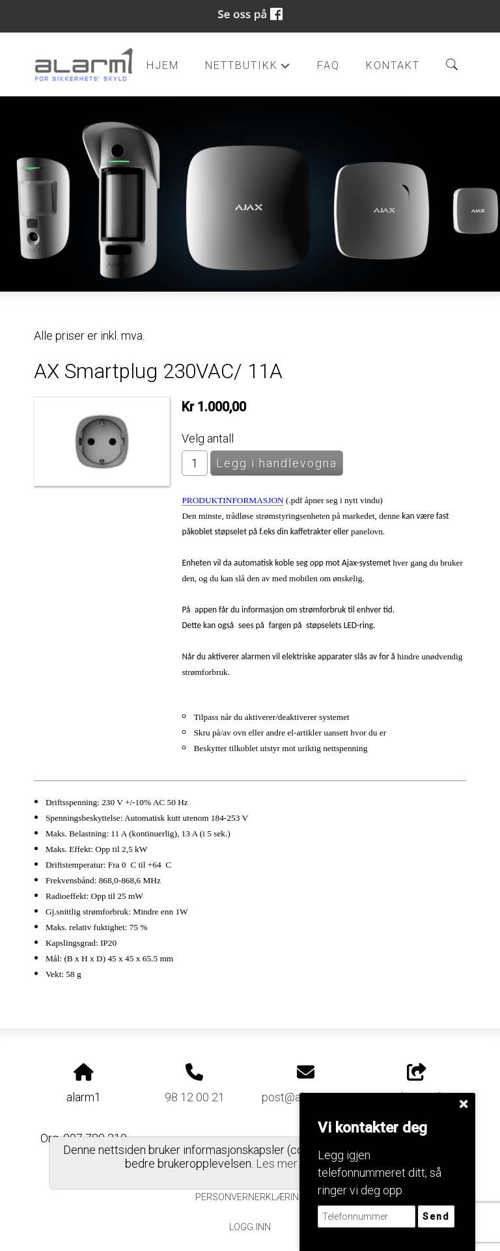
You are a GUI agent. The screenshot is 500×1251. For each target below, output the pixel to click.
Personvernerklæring (250, 1197)
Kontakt (393, 65)
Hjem (162, 65)
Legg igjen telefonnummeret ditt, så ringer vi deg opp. (379, 1172)
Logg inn (250, 1227)
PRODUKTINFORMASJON (232, 500)
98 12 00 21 (195, 1097)
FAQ (328, 65)
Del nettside (416, 1084)
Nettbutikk (248, 69)
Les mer (277, 1163)
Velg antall (208, 438)
